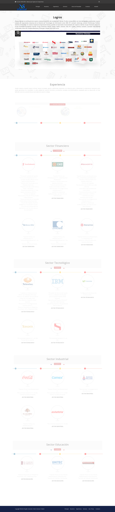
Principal (38, 6)
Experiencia (56, 6)
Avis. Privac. (91, 509)
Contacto (87, 6)
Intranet (96, 6)
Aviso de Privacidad (76, 6)
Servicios (65, 6)
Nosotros (46, 6)
